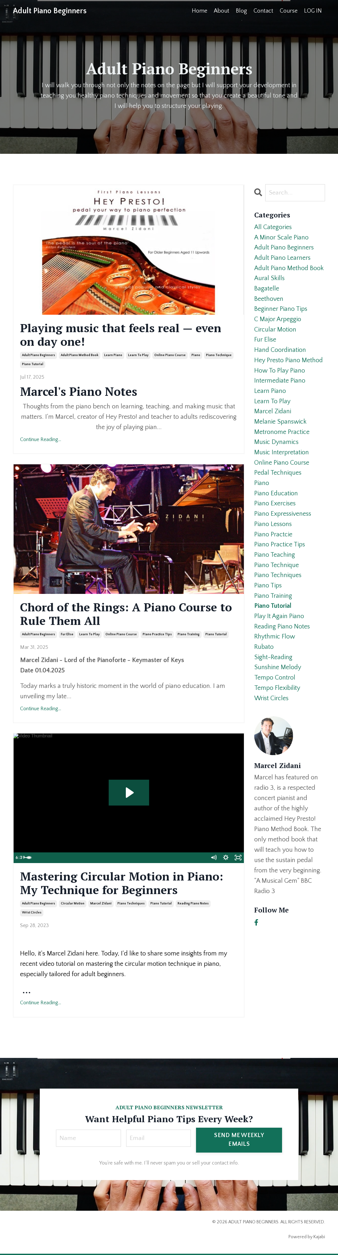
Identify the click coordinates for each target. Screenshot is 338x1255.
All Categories (273, 227)
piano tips (268, 589)
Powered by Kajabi (307, 1238)
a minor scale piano (281, 238)
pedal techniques (278, 476)
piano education (276, 496)
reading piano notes (193, 905)
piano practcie (273, 538)
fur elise (67, 635)
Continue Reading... (40, 440)
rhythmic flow (274, 641)
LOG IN (313, 11)
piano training (189, 635)
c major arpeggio (277, 320)
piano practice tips (157, 635)
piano (195, 355)
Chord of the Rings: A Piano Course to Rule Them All (127, 614)
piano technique (219, 355)
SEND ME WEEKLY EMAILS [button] (239, 1141)
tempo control (275, 682)
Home (199, 11)
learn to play (138, 355)
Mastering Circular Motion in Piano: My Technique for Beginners (122, 884)
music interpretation (282, 455)
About (221, 11)
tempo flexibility (277, 693)
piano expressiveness (283, 517)
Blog (241, 11)
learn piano (113, 355)
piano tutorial (32, 364)
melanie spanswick (280, 424)
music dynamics (276, 444)
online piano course (170, 355)
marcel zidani (101, 905)
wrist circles (31, 914)
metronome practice (282, 434)
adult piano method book (79, 355)
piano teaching (274, 558)
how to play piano (279, 372)
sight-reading (273, 662)
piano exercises (275, 507)
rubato (264, 651)
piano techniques (131, 905)
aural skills (269, 279)
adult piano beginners (38, 355)
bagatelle (266, 289)
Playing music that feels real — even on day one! (121, 335)
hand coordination (280, 351)
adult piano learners (282, 258)
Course (288, 11)
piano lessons (273, 527)
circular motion (72, 905)
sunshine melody (278, 672)
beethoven (268, 300)
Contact (263, 11)
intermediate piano (280, 382)
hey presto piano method (288, 362)
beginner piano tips (281, 310)
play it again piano (279, 620)
